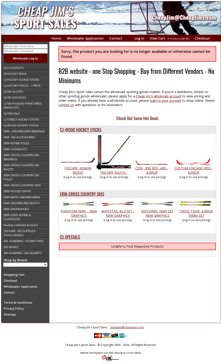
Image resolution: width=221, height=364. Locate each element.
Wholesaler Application (85, 38)
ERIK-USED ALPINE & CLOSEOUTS (17, 217)
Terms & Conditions (18, 302)
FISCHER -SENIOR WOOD (78, 170)
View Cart (170, 38)
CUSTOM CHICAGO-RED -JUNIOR (193, 170)
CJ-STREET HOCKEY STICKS (21, 119)
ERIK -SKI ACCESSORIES (19, 137)
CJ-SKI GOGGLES (15, 97)
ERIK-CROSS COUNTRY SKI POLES (21, 177)
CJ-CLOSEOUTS (14, 68)
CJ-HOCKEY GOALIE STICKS (21, 80)
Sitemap (10, 314)
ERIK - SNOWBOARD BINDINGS (24, 131)
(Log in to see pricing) (78, 177)
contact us (66, 105)
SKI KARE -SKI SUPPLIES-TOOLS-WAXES (20, 233)
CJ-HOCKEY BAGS (15, 74)
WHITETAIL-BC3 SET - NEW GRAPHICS (117, 213)
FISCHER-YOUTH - (113, 172)
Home (56, 38)
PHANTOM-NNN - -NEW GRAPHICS (79, 213)
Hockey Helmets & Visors (21, 225)
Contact (115, 38)
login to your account (165, 100)
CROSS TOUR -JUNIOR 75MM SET (196, 213)
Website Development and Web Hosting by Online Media (110, 352)
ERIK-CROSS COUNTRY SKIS (22, 185)
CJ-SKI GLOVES (13, 91)
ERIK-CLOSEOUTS (15, 149)
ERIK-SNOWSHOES (16, 209)
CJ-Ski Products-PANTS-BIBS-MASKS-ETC (23, 105)
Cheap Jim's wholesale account (158, 96)
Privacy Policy (14, 308)
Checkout (202, 38)
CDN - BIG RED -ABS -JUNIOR (151, 170)
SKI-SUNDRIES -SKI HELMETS (23, 253)
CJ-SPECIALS (12, 113)
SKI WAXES (11, 247)
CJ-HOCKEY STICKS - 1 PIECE (22, 85)
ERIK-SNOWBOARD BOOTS (22, 203)
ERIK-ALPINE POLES (16, 143)
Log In (139, 38)
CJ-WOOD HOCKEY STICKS (21, 125)
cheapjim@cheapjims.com (127, 327)
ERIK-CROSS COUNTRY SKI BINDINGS (21, 157)
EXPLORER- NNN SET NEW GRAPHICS (157, 213)
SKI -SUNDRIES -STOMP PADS (23, 241)
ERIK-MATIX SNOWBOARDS (22, 197)
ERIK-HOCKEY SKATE (17, 191)
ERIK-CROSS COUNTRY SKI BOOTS (21, 167)
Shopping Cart (14, 275)
